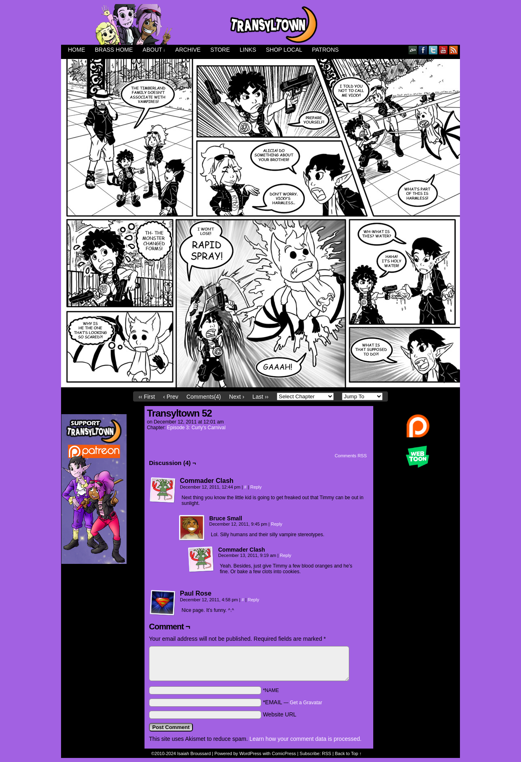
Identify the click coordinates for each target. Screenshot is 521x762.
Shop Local (284, 49)
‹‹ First (146, 396)
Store (220, 49)
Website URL (279, 714)
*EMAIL (292, 702)
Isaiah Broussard (194, 753)
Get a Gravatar (306, 702)
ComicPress (284, 753)
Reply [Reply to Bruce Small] (276, 524)
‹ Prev (170, 396)
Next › (236, 396)
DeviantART (413, 50)
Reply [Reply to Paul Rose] (253, 599)
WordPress (250, 753)
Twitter (433, 50)
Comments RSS (351, 455)
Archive (188, 49)
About (153, 50)
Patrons (325, 49)
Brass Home (114, 49)
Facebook (423, 50)
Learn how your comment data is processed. (305, 739)
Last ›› (260, 396)
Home (76, 49)
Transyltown (260, 24)
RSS (454, 50)
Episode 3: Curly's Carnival (196, 427)
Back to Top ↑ (348, 753)
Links (248, 49)
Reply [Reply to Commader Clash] (256, 487)
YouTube (443, 50)
